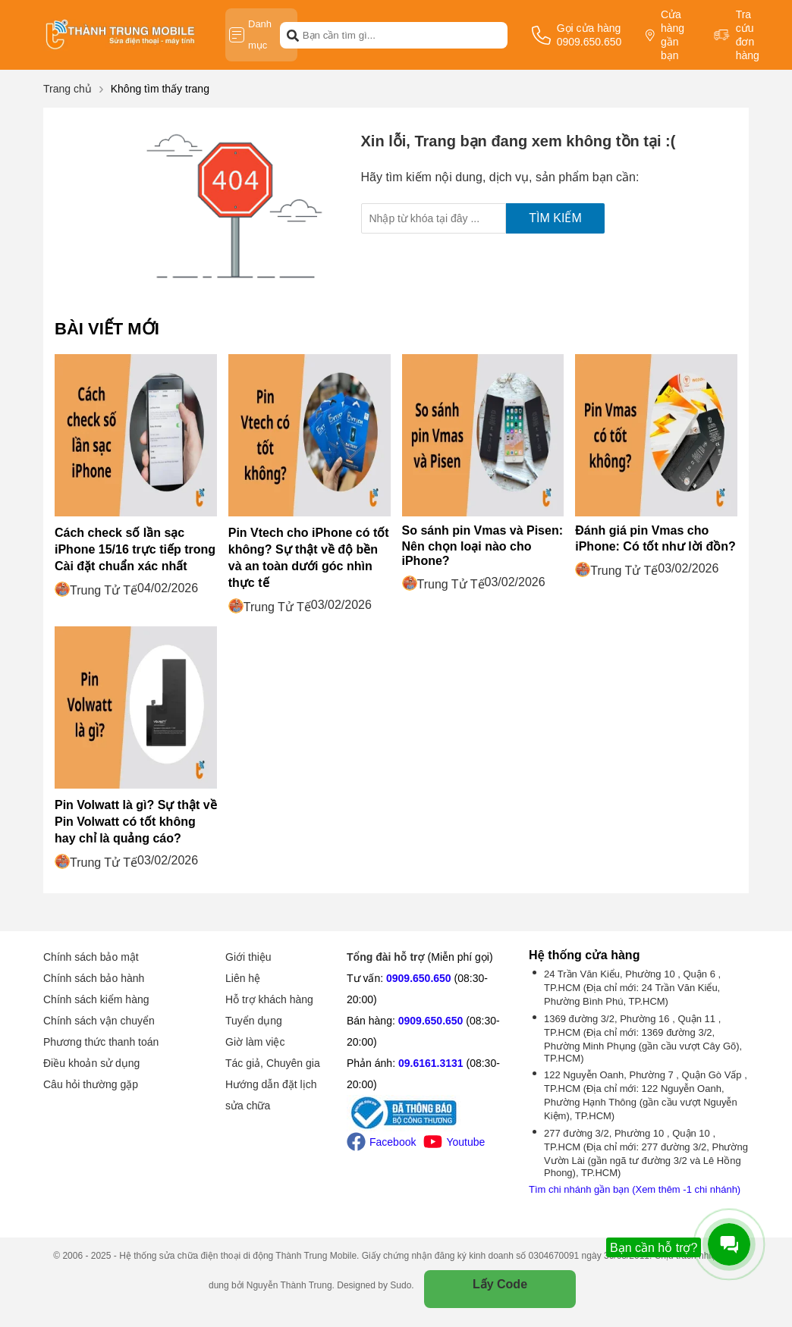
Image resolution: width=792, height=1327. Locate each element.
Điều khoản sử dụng (91, 1063)
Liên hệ (242, 978)
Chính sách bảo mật (91, 957)
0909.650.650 (418, 978)
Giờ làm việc (254, 1042)
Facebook (381, 1141)
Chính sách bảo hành (93, 978)
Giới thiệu (248, 957)
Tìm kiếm (555, 218)
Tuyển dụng (253, 1021)
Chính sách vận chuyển (99, 1021)
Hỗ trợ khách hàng (269, 999)
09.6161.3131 (431, 1063)
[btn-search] (293, 35)
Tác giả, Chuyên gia (272, 1063)
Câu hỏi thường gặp (90, 1084)
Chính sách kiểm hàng (96, 999)
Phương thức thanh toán (101, 1042)
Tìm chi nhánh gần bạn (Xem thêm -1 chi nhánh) (634, 1189)
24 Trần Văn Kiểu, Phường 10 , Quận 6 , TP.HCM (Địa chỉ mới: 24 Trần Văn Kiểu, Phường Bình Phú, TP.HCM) (632, 987)
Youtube (454, 1141)
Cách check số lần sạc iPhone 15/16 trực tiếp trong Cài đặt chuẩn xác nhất (135, 549)
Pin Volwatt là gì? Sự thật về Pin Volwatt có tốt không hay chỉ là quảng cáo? (136, 821)
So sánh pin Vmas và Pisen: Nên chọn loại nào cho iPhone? (483, 545)
